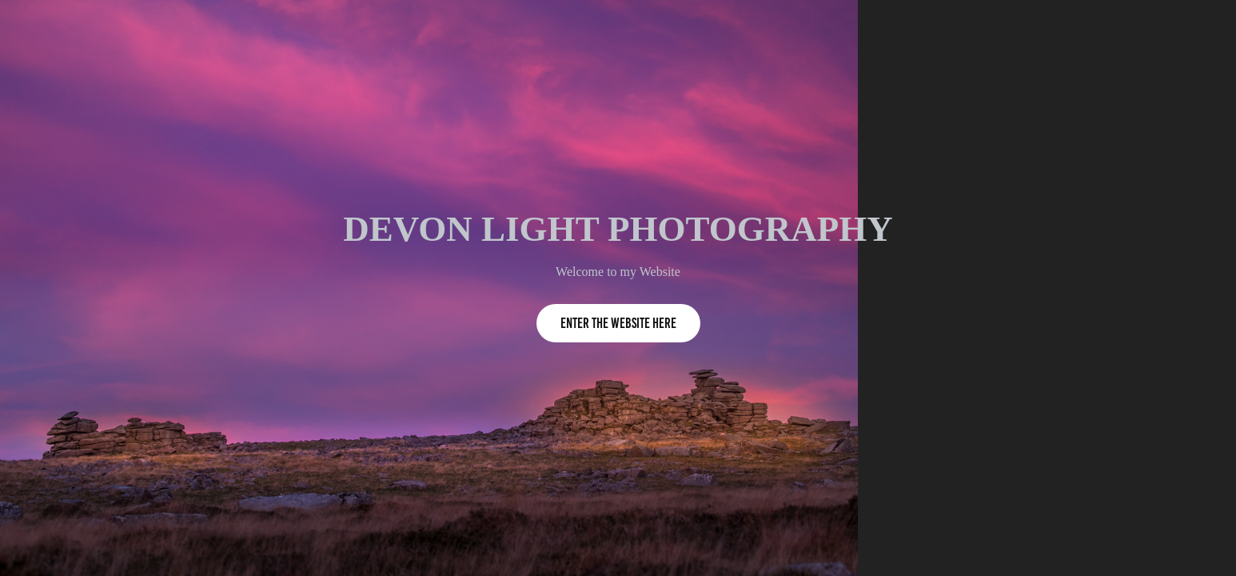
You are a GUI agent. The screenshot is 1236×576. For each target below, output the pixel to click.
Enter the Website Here (618, 323)
